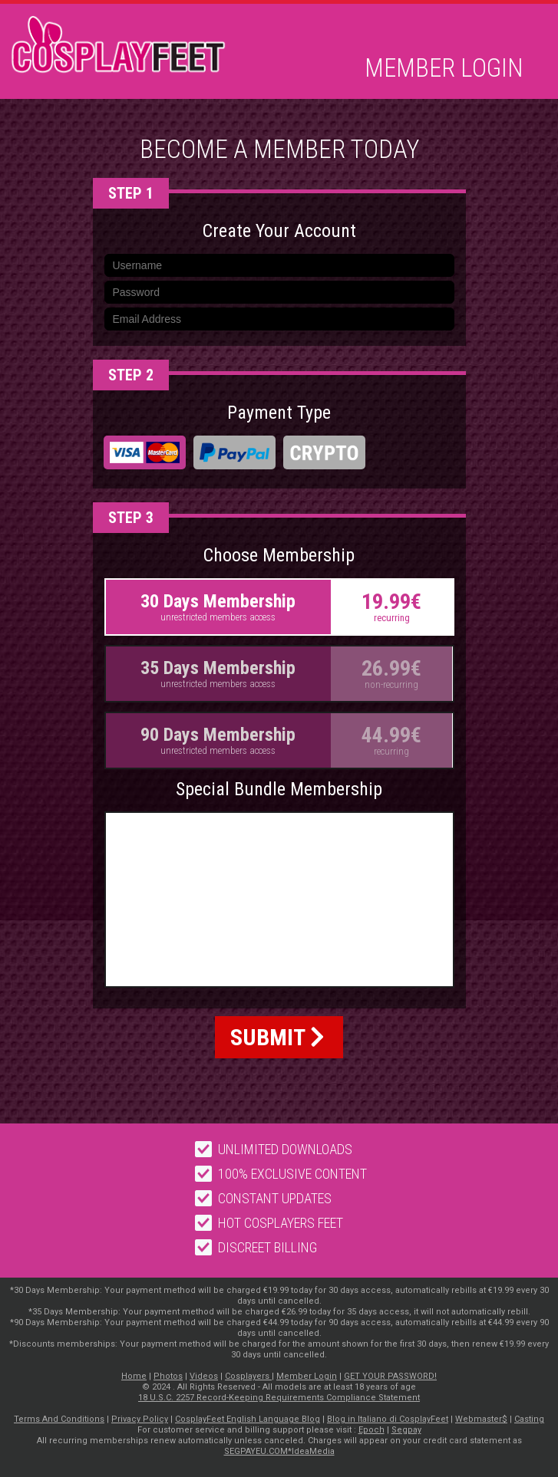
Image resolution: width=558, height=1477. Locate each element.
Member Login (444, 68)
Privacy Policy (139, 1419)
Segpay (406, 1430)
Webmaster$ (481, 1419)
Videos (204, 1376)
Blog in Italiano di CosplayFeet (387, 1419)
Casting (529, 1419)
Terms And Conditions (59, 1419)
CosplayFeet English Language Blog (247, 1419)
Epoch (371, 1430)
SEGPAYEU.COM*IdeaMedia (279, 1451)
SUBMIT (277, 1037)
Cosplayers (248, 1376)
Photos (168, 1376)
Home (134, 1376)
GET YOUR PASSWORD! (390, 1376)
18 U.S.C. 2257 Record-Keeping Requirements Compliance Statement (279, 1398)
